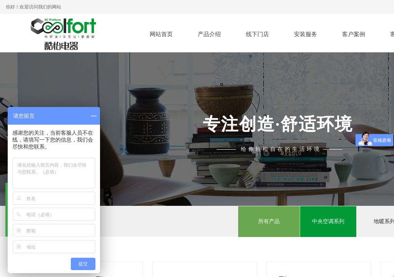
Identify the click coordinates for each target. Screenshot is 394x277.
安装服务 (305, 34)
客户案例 (353, 34)
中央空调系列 (328, 221)
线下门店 (257, 34)
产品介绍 (209, 34)
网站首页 (161, 34)
